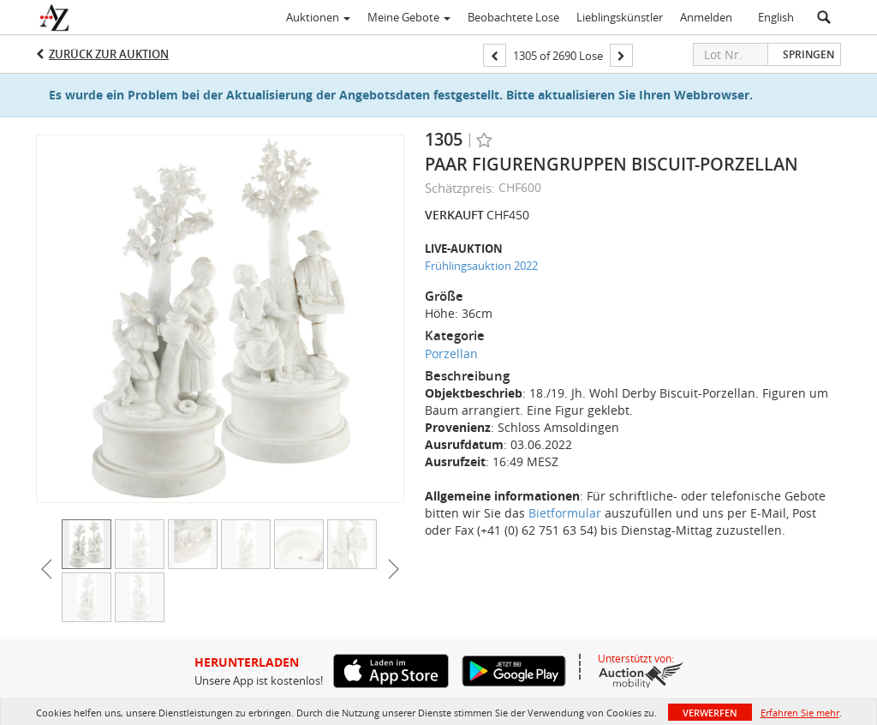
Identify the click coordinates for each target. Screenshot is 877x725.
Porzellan (451, 353)
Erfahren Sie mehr (800, 712)
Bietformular (564, 513)
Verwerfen (710, 712)
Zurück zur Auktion (109, 54)
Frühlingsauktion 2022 (481, 265)
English (776, 17)
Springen (808, 54)
